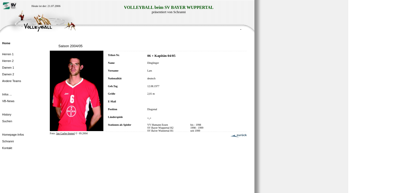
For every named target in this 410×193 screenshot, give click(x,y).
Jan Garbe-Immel (65, 133)
